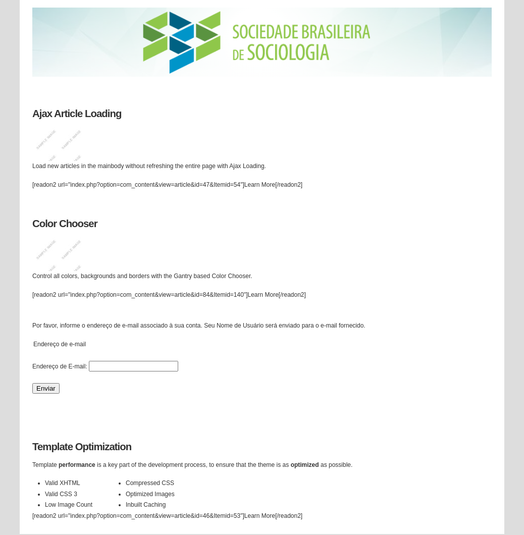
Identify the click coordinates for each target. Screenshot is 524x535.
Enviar (46, 388)
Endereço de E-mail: (59, 366)
